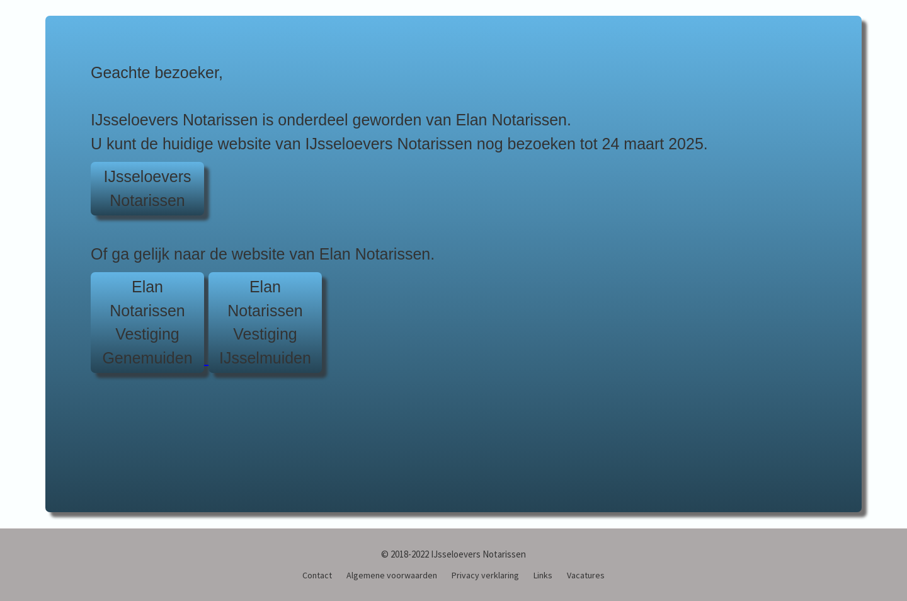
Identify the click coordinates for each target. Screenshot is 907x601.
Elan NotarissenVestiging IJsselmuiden (265, 322)
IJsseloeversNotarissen (147, 188)
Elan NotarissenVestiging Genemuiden (147, 322)
